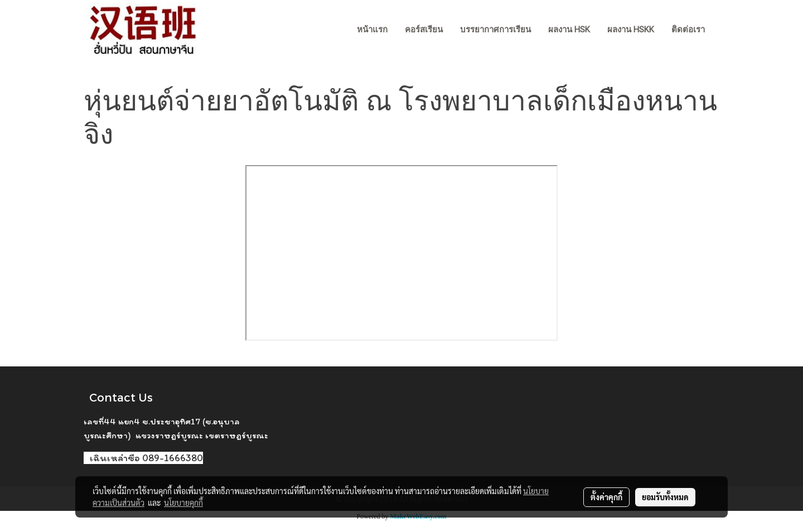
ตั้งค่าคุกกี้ (606, 497)
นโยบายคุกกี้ (183, 502)
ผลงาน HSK (569, 30)
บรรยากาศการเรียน (495, 30)
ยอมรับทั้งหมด (665, 497)
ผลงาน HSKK (630, 30)
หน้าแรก (372, 30)
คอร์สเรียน (424, 30)
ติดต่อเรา (688, 30)
